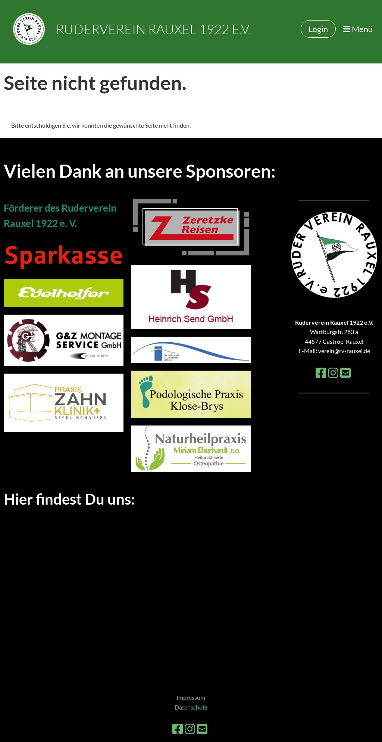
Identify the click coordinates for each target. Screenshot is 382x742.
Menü (358, 29)
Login (318, 29)
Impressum (190, 697)
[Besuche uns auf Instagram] (333, 372)
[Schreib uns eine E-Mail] (345, 372)
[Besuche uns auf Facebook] (321, 372)
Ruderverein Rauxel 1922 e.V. (153, 29)
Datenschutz (191, 707)
